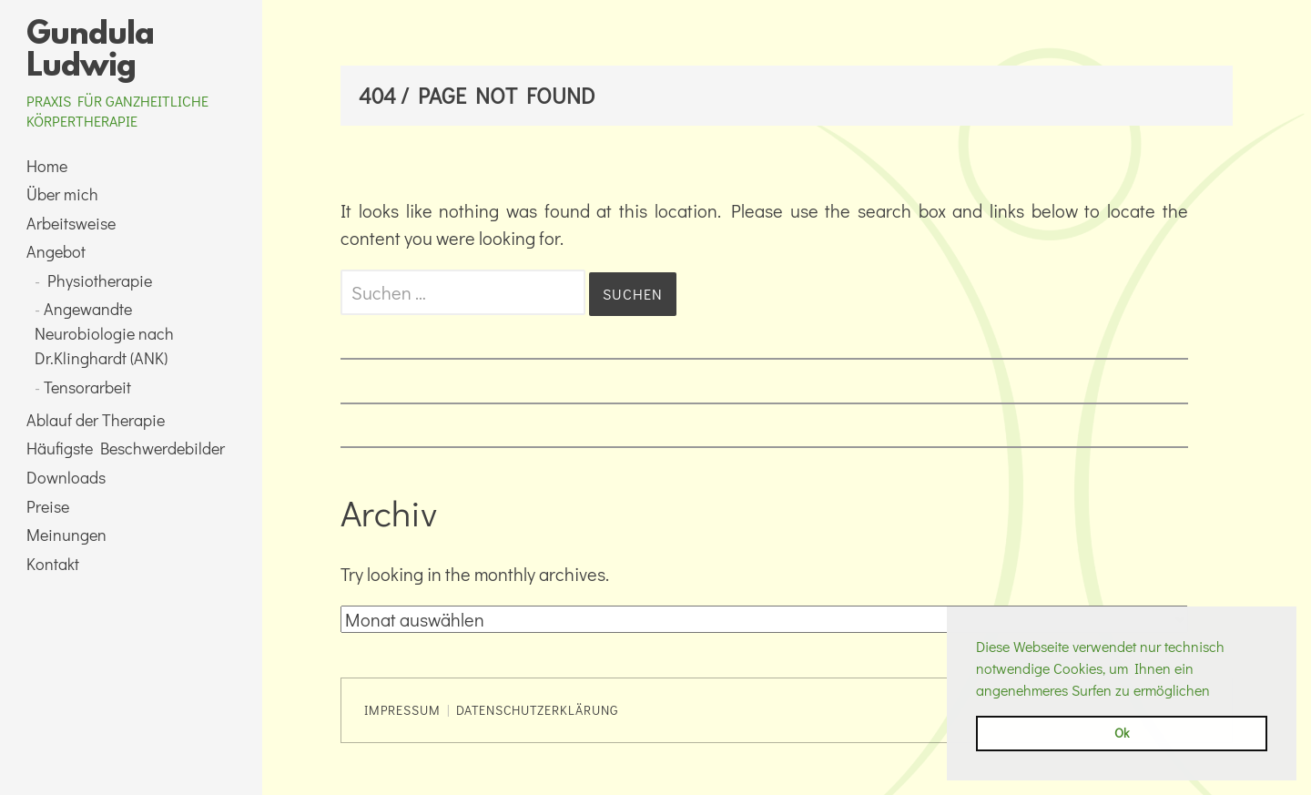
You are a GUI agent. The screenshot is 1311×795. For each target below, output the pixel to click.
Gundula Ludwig (90, 51)
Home (46, 166)
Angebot (56, 251)
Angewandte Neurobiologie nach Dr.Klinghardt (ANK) (104, 333)
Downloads (66, 477)
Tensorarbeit (87, 387)
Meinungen (66, 534)
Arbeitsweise (71, 223)
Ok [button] (1121, 732)
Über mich (62, 194)
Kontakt (52, 564)
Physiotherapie (99, 280)
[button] (1216, 692)
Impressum (402, 710)
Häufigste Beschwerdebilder (125, 448)
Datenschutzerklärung (537, 710)
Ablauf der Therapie (95, 420)
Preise (47, 506)
